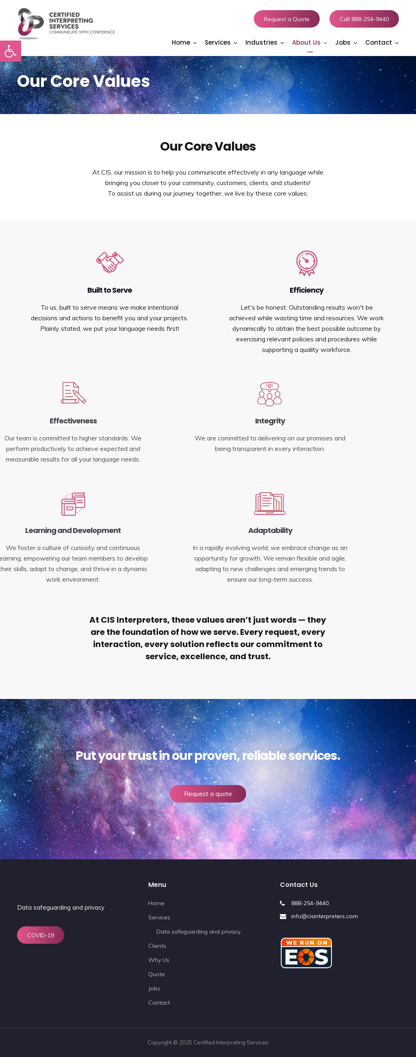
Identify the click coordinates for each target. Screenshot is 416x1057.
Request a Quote (287, 19)
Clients (157, 945)
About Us (306, 42)
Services (218, 42)
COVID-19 (40, 935)
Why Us (158, 960)
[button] (10, 51)
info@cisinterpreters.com (324, 916)
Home (181, 42)
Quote (156, 974)
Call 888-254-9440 (364, 19)
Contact (378, 42)
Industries (261, 42)
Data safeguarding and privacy (60, 907)
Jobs (343, 42)
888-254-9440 (310, 903)
